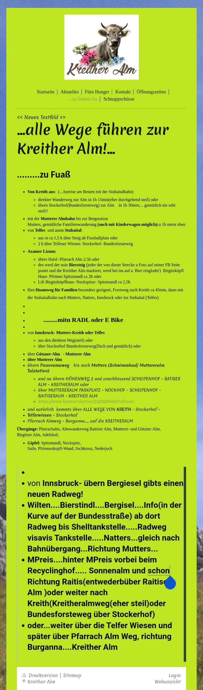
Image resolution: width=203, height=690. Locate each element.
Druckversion (40, 675)
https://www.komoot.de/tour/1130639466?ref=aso (86, 401)
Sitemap (72, 675)
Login (175, 675)
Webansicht (168, 681)
